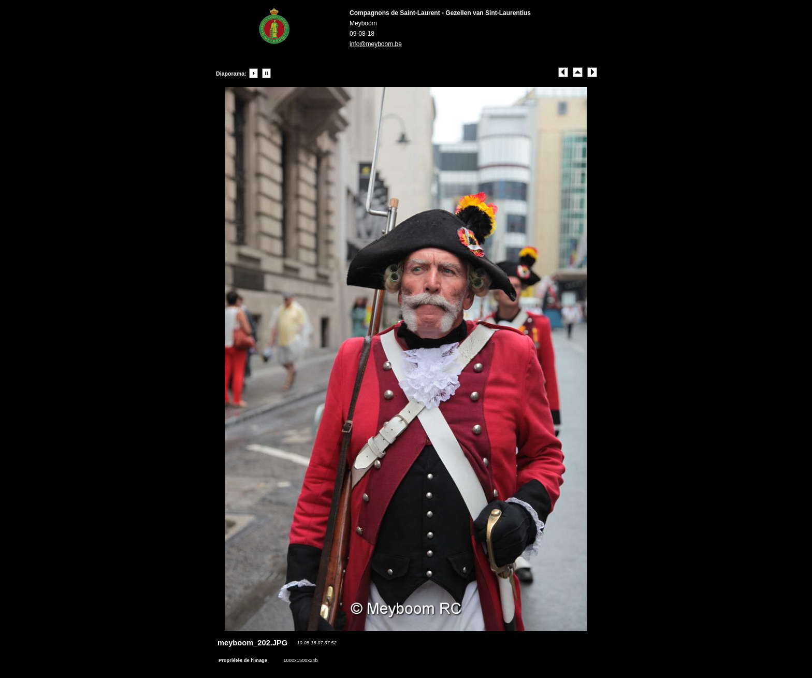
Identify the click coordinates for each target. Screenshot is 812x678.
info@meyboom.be (376, 44)
